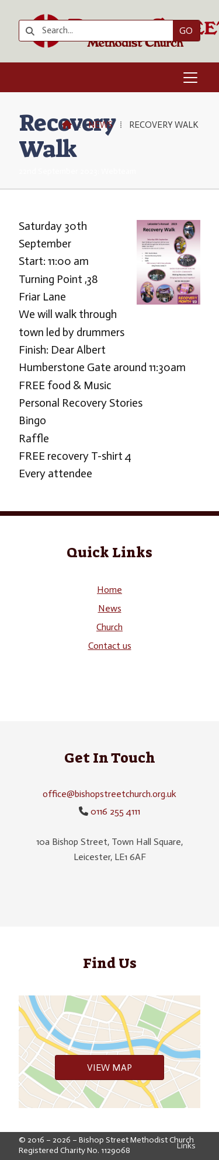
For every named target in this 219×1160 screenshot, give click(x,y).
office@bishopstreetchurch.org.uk (109, 793)
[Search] (100, 30)
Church (109, 627)
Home (109, 589)
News (100, 125)
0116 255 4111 (115, 811)
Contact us (109, 645)
